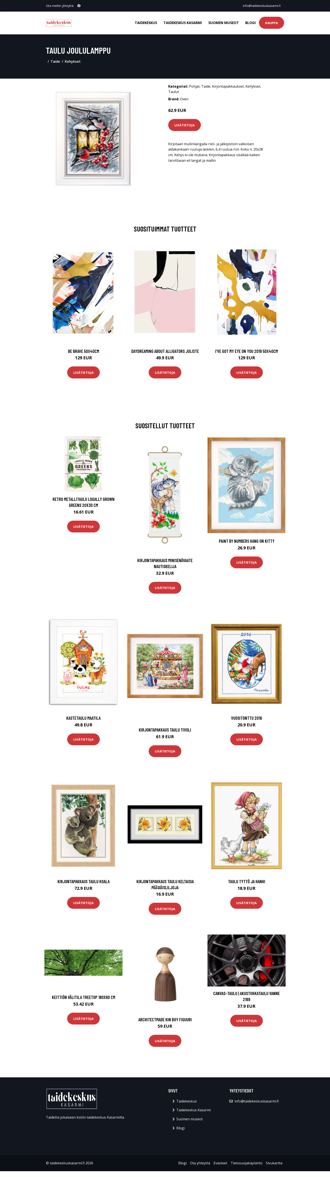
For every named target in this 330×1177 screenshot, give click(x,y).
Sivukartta (274, 1163)
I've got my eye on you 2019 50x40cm (246, 351)
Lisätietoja (184, 125)
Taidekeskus (146, 22)
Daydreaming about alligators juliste (165, 351)
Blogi (250, 22)
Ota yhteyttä (200, 1163)
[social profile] (79, 6)
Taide (55, 61)
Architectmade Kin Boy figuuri (165, 1019)
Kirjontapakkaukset (228, 86)
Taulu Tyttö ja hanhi (246, 881)
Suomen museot (223, 22)
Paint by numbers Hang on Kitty (246, 541)
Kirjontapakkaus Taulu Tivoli (165, 729)
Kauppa (271, 23)
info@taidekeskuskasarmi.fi (262, 6)
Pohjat (194, 86)
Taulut (173, 91)
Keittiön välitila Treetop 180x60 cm (83, 997)
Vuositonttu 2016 (246, 718)
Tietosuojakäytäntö (246, 1163)
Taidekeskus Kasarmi (182, 22)
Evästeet (220, 1163)
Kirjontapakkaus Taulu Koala (84, 881)
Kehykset (73, 61)
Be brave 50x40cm (83, 351)
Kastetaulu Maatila (83, 718)
